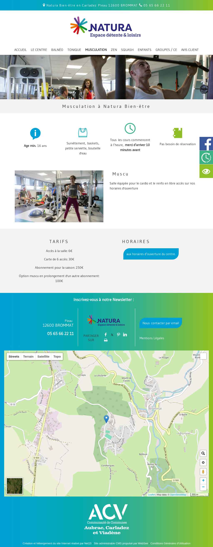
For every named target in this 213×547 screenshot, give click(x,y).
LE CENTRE (39, 50)
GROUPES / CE (166, 50)
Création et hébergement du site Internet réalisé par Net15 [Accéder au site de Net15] (57, 543)
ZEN (114, 50)
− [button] (203, 487)
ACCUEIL (20, 50)
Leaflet (151, 494)
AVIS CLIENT (190, 50)
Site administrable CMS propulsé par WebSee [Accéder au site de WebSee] (121, 543)
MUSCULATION (96, 50)
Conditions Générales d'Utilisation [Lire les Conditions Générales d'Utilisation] (170, 543)
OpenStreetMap (178, 494)
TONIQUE (74, 50)
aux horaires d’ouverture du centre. (151, 254)
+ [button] (203, 481)
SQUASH (127, 50)
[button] (203, 356)
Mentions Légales (152, 338)
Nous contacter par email (160, 323)
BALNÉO (57, 50)
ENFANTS (144, 50)
